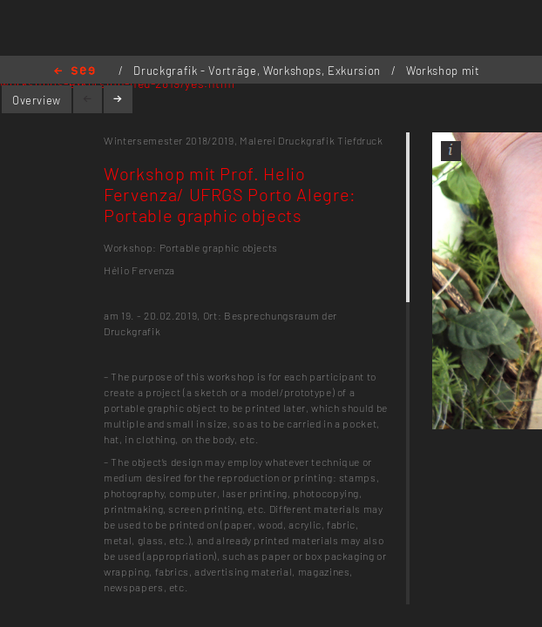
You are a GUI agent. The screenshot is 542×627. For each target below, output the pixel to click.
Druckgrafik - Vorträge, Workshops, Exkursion (258, 71)
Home (74, 72)
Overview (36, 100)
